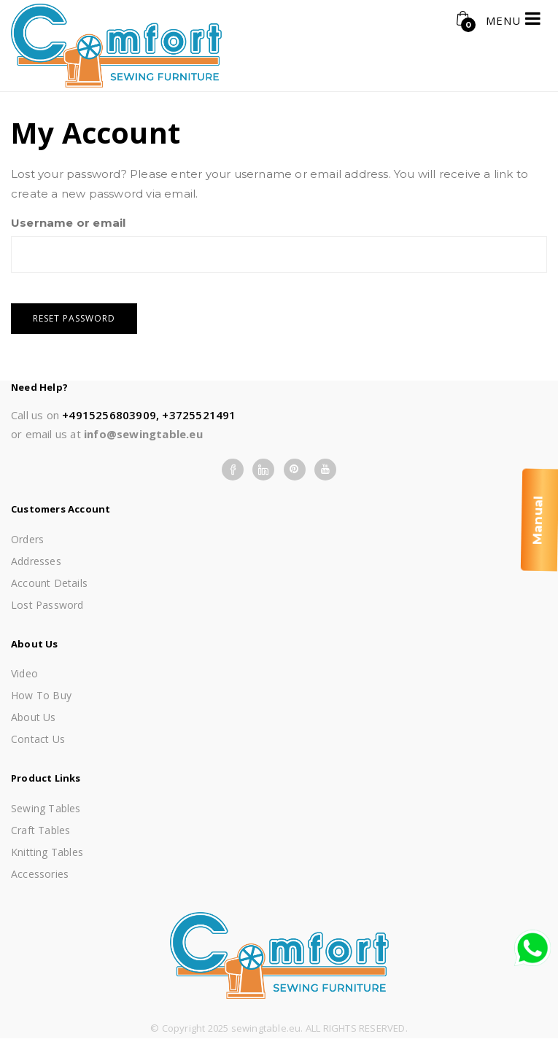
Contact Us (38, 739)
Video (24, 673)
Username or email (68, 223)
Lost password (47, 605)
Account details (49, 583)
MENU (513, 18)
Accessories (40, 874)
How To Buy (41, 695)
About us (33, 717)
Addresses (36, 561)
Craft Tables (40, 830)
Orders (27, 539)
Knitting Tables (47, 852)
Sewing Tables (46, 808)
